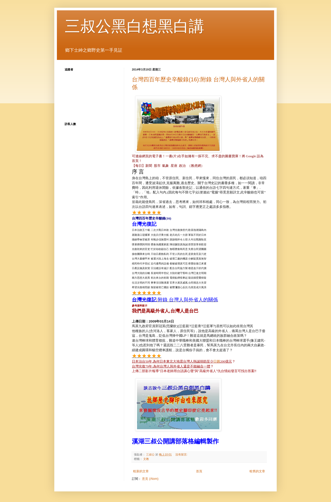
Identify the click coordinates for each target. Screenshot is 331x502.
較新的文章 (141, 471)
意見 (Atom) (150, 479)
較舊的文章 (257, 471)
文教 (146, 458)
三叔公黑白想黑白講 (134, 26)
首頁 (199, 471)
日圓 (216, 361)
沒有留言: (181, 454)
